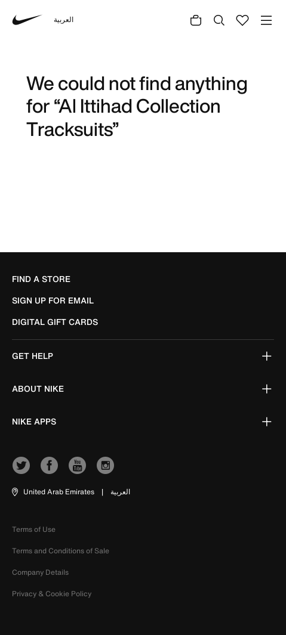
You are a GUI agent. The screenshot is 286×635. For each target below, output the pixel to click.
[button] (52, 492)
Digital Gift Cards (55, 322)
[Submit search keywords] (219, 19)
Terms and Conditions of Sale (60, 551)
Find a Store (41, 279)
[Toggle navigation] (266, 20)
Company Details (40, 572)
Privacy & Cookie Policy (51, 593)
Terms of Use (34, 529)
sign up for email (53, 300)
